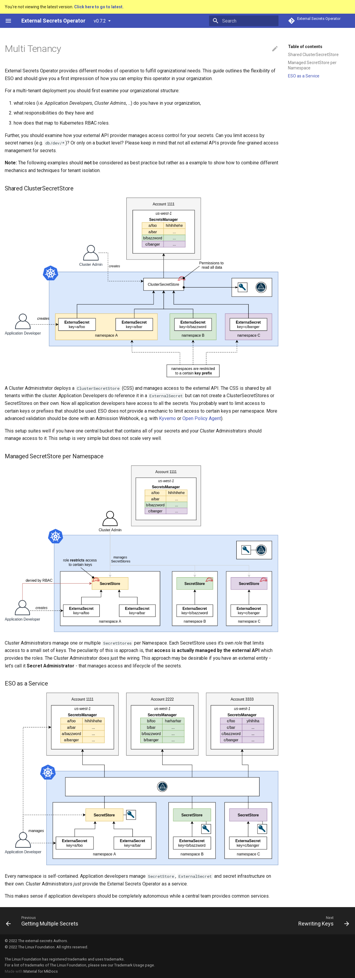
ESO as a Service (303, 76)
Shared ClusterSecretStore (313, 54)
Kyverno (167, 418)
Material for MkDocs (40, 971)
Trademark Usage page (134, 965)
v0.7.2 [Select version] (100, 21)
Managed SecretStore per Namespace (312, 65)
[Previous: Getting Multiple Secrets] (43, 920)
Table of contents (305, 46)
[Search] (243, 20)
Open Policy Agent (201, 418)
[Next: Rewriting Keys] (322, 920)
